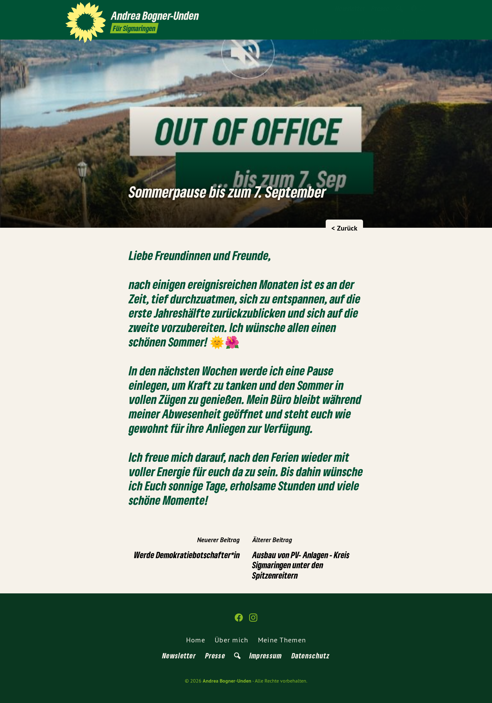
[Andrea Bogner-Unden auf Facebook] (414, 8)
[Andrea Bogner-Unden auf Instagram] (423, 8)
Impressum (265, 655)
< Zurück (344, 228)
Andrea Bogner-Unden (227, 681)
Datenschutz (310, 655)
